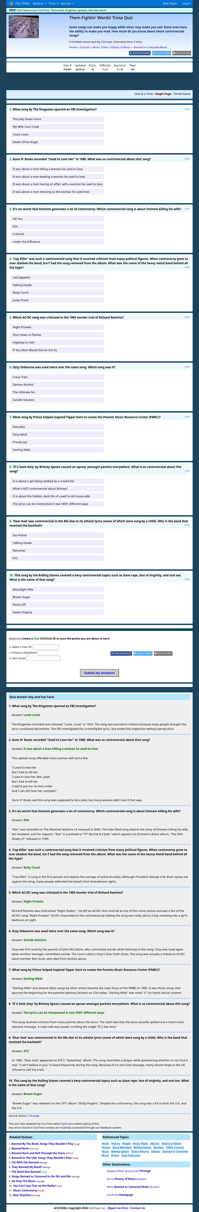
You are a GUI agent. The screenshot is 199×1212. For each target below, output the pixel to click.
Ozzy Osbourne (130, 1155)
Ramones (19, 550)
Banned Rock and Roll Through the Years (38, 1153)
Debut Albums (140, 1151)
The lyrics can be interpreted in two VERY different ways (50, 503)
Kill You (18, 218)
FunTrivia (120, 1194)
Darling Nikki (21, 449)
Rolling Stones (142, 1147)
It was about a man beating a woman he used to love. (49, 176)
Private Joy (20, 442)
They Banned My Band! (27, 1167)
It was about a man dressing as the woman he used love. (51, 191)
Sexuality (19, 426)
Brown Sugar (21, 597)
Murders (158, 1147)
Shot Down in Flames (27, 334)
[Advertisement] (99, 81)
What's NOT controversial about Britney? (40, 488)
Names (106, 1147)
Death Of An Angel (25, 142)
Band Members (122, 1147)
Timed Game (182, 93)
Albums (154, 1143)
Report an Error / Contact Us (126, 1208)
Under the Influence (26, 241)
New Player (170, 3)
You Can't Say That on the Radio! (34, 1185)
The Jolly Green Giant (27, 119)
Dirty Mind (20, 434)
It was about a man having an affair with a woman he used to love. (58, 184)
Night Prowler (22, 327)
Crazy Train (20, 377)
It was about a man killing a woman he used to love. (48, 168)
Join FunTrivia (41, 10)
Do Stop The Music (24, 1181)
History (115, 1143)
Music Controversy (25, 1190)
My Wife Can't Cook (26, 126)
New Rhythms (22, 1195)
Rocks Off (19, 604)
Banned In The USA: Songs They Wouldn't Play (42, 1157)
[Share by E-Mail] (182, 53)
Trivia (52, 3)
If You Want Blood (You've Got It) (35, 350)
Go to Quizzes (126, 1178)
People (126, 1143)
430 (132, 69)
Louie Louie (20, 134)
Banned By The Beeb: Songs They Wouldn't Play (42, 1143)
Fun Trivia (19, 3)
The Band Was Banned (26, 1171)
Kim (15, 226)
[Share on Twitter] (163, 53)
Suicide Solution (24, 399)
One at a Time (143, 93)
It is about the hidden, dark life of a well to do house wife (51, 496)
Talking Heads (22, 285)
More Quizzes (133, 1186)
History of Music (172, 1143)
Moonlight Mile (23, 589)
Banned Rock (20, 1148)
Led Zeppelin (21, 277)
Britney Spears (120, 1151)
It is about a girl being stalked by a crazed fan (43, 481)
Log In (186, 3)
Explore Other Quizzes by (129, 1171)
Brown (115, 1155)
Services (66, 3)
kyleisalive (67, 1123)
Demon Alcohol (23, 384)
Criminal (18, 234)
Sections (38, 3)
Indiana (155, 1151)
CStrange (106, 42)
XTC (15, 558)
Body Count (21, 292)
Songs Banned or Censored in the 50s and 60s (41, 1176)
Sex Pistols (20, 535)
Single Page (163, 93)
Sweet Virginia (22, 612)
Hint (187, 108)
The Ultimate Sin (24, 392)
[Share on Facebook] (142, 53)
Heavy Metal (140, 1143)
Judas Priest (21, 300)
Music (105, 1143)
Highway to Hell (23, 342)
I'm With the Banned (25, 1162)
